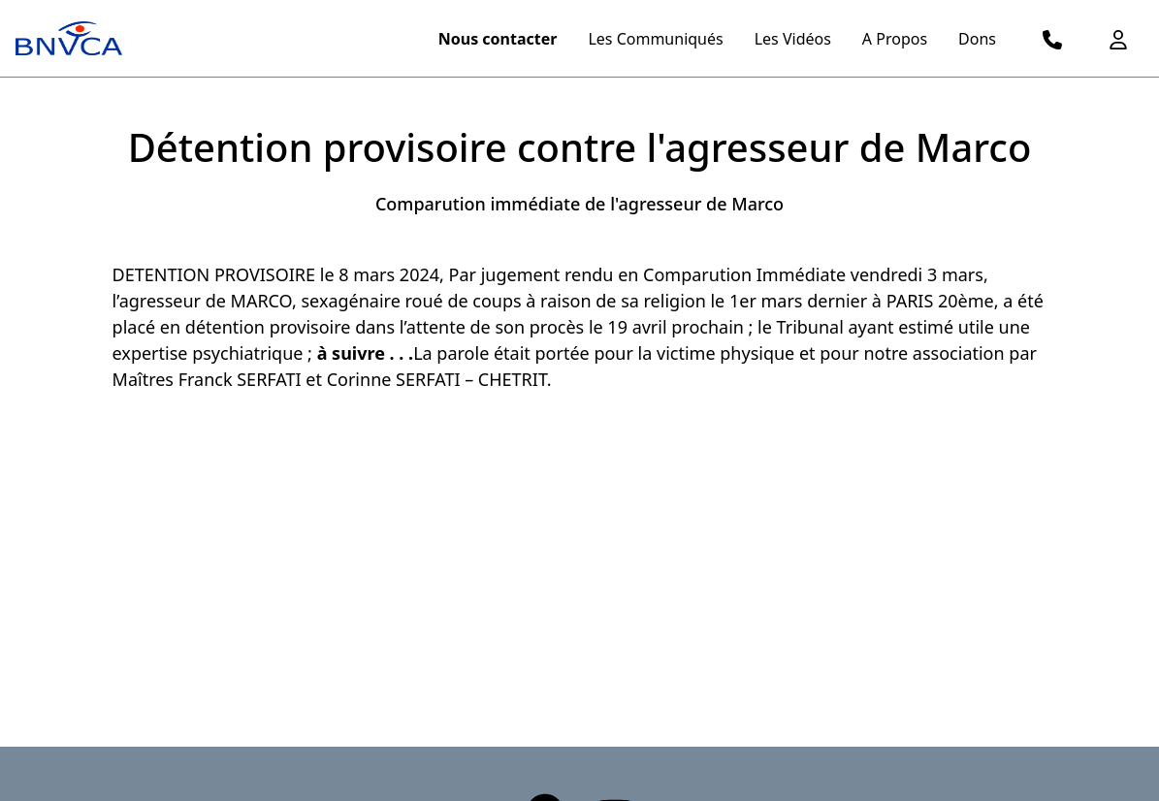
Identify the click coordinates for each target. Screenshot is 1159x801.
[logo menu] (69, 38)
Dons (977, 38)
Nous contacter (498, 38)
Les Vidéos (793, 38)
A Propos (894, 38)
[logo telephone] (1052, 38)
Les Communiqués (655, 38)
